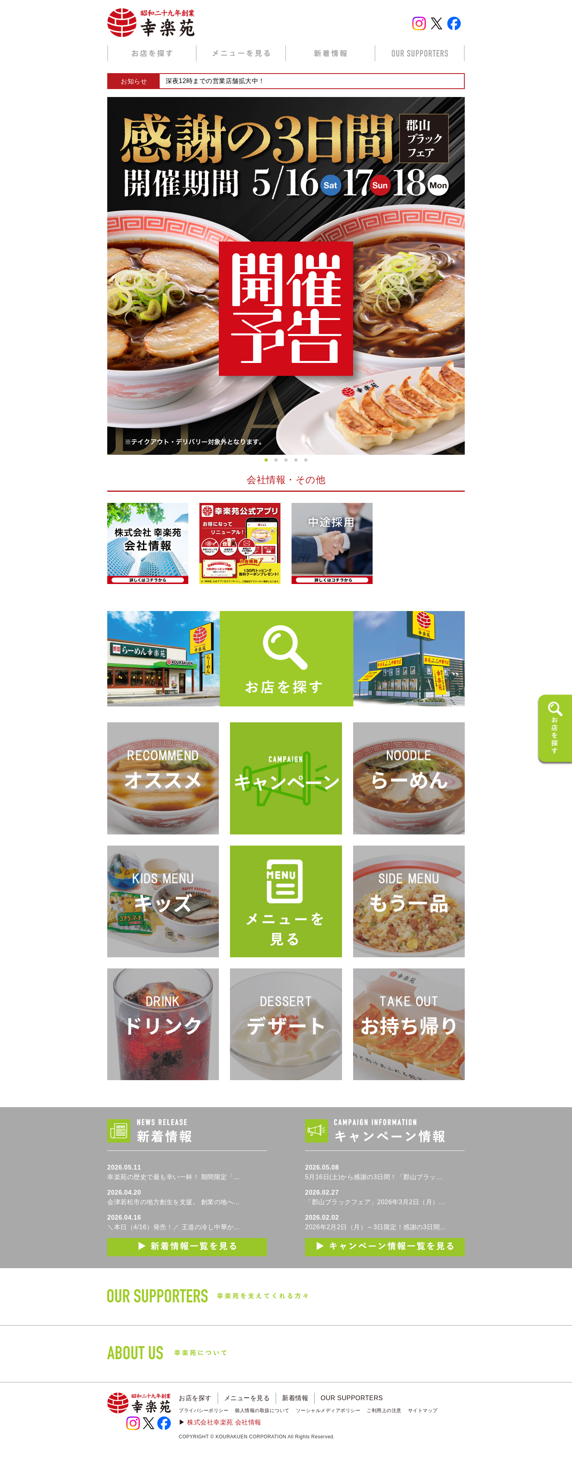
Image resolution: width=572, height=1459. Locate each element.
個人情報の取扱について (262, 1410)
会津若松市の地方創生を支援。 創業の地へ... (173, 1202)
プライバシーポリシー (203, 1410)
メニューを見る (247, 1398)
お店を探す (195, 1398)
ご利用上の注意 (384, 1410)
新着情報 (295, 1398)
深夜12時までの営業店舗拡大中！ (215, 81)
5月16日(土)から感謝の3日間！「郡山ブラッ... (373, 1177)
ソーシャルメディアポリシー (328, 1410)
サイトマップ (423, 1410)
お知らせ (134, 81)
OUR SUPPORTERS (352, 1398)
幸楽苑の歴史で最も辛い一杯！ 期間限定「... (173, 1177)
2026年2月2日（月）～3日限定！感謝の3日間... (375, 1227)
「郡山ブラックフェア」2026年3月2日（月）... (375, 1202)
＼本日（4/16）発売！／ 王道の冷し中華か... (173, 1227)
